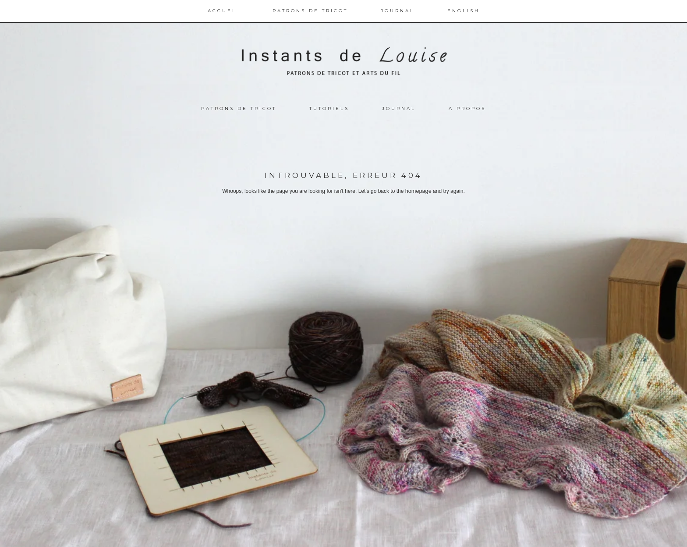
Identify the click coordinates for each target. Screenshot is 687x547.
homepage (418, 191)
